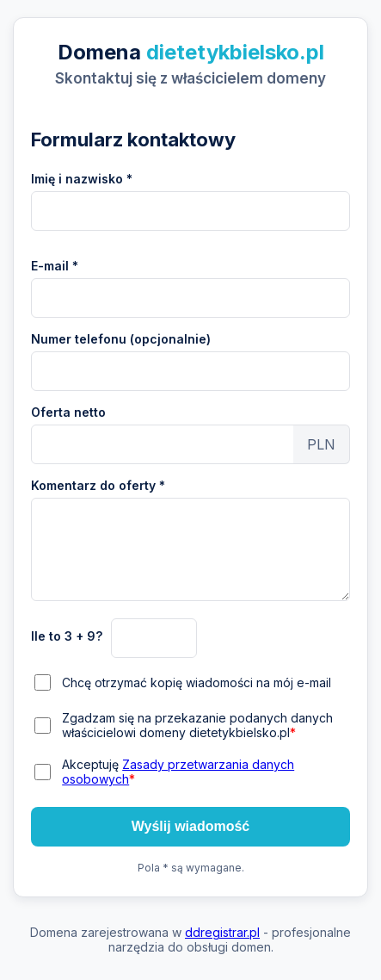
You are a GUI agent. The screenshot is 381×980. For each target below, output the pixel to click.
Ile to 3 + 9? (66, 636)
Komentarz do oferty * (98, 485)
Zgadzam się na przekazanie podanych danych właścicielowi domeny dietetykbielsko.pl (197, 725)
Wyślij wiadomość (191, 826)
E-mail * (54, 265)
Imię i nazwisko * (81, 178)
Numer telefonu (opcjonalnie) (121, 339)
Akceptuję (178, 771)
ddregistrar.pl (222, 932)
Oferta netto (68, 412)
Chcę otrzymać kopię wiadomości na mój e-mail (196, 682)
